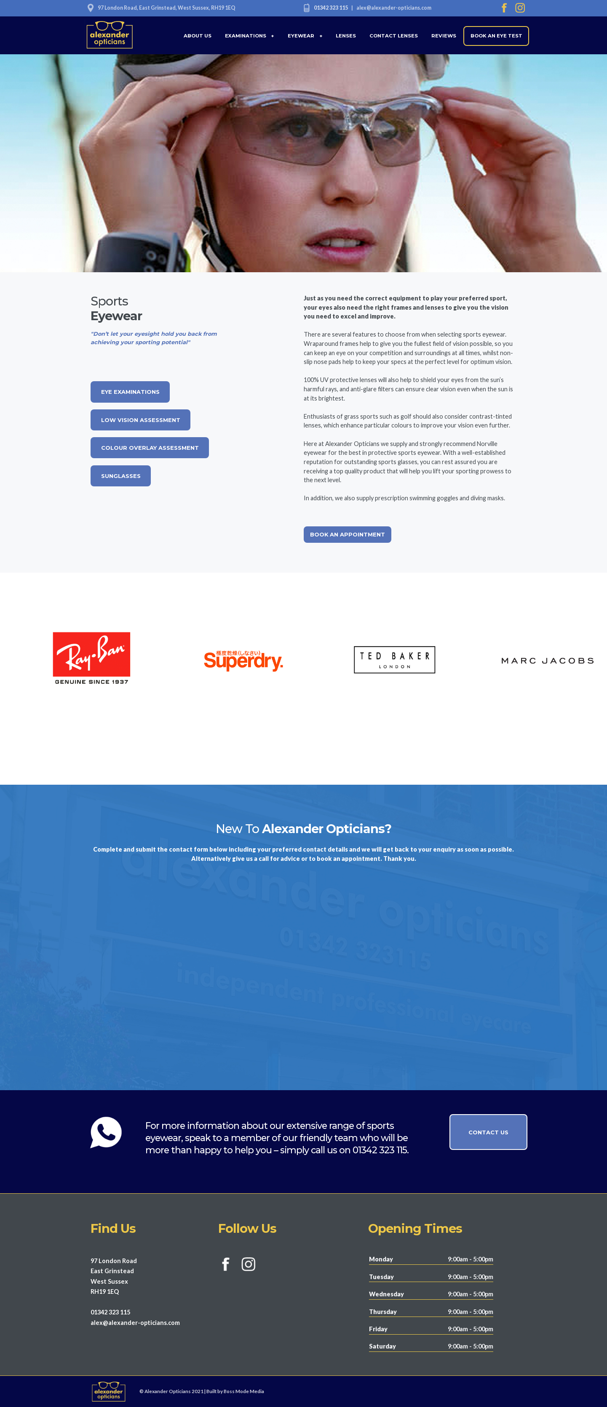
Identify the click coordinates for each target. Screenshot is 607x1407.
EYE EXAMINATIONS (130, 391)
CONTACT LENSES (393, 36)
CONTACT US (488, 1132)
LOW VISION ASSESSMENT (140, 420)
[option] (228, 661)
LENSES (346, 36)
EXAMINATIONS (250, 36)
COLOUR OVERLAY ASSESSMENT (150, 447)
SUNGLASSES (121, 476)
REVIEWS (443, 36)
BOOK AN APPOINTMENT (347, 534)
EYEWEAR (305, 36)
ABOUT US (197, 36)
